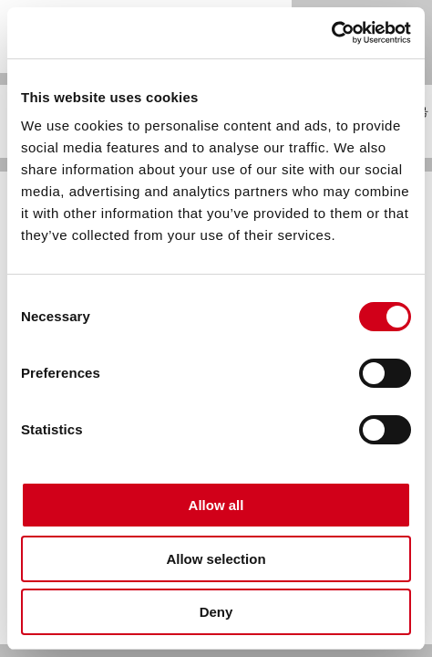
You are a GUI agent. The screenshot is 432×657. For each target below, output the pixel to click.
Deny (216, 612)
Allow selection (215, 559)
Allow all (216, 505)
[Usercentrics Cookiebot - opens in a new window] (331, 33)
